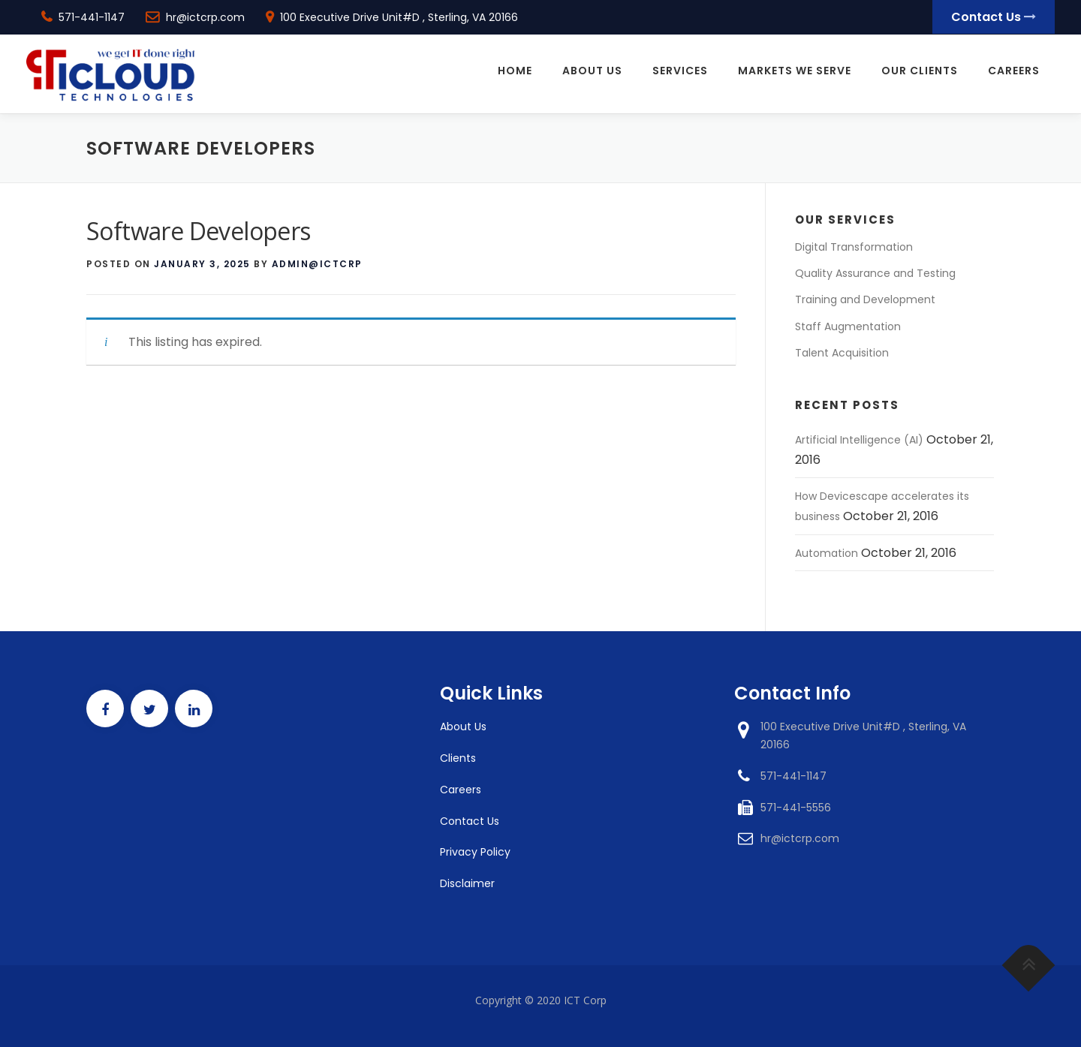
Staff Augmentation (848, 326)
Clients (458, 758)
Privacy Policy (475, 851)
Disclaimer (467, 883)
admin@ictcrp (317, 263)
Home (515, 72)
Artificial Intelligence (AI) (859, 439)
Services (680, 72)
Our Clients (919, 72)
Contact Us (993, 17)
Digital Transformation (854, 246)
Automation (826, 553)
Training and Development (865, 299)
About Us (592, 72)
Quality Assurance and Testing (875, 273)
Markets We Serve (794, 72)
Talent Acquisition (842, 352)
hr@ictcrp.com (205, 17)
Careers (1014, 72)
